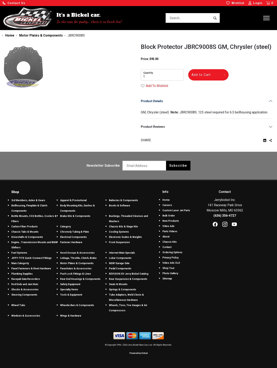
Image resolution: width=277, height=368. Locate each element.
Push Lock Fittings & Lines (75, 273)
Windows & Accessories (25, 315)
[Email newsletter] (145, 165)
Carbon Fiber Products (24, 226)
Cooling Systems (119, 231)
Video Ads (168, 226)
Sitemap (167, 278)
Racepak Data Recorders (25, 279)
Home (166, 200)
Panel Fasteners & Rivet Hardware (31, 268)
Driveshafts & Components (27, 237)
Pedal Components (120, 268)
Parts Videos (169, 231)
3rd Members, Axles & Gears (28, 200)
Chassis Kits (169, 241)
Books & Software (119, 205)
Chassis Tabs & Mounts (25, 231)
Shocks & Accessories (25, 289)
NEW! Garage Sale (119, 263)
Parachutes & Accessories (76, 268)
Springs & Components (122, 289)
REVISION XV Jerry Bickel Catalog (128, 273)
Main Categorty (20, 263)
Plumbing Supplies (22, 273)
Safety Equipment (70, 284)
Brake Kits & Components (75, 216)
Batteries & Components (123, 200)
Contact (166, 247)
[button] (13, 3)
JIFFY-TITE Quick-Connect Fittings (31, 258)
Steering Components (24, 294)
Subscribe (178, 165)
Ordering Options (172, 252)
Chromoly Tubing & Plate (74, 231)
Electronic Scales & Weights (125, 237)
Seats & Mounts (118, 284)
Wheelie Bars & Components (77, 305)
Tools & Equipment (71, 294)
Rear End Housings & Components (80, 279)
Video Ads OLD (171, 262)
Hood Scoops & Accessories (77, 252)
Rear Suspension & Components (128, 279)
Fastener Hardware (71, 242)
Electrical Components (73, 237)
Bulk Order (168, 215)
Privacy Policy (170, 257)
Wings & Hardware (70, 315)
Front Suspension (119, 242)
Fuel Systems (19, 252)
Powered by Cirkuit (139, 353)
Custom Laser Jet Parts (176, 210)
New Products (170, 221)
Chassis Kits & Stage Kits (123, 226)
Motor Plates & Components (77, 263)
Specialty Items (69, 289)
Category (65, 226)
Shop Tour (168, 268)
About (165, 236)
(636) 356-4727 (224, 215)
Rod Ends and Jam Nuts (24, 284)
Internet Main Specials (122, 252)
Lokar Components (120, 258)
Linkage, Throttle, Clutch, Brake (78, 258)
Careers (167, 205)
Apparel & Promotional (73, 200)
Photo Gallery (170, 273)
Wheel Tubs (18, 305)
